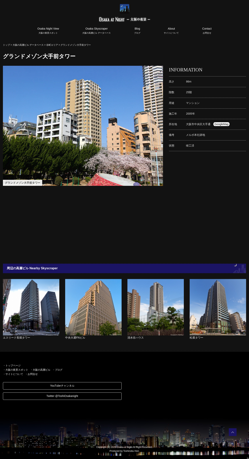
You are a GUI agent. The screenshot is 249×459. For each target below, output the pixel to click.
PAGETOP (233, 432)
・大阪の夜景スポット (15, 369)
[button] (159, 69)
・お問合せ (31, 374)
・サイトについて (13, 374)
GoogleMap (221, 124)
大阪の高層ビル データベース (28, 45)
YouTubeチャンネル (62, 385)
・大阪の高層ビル (40, 369)
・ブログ (57, 369)
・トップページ (12, 365)
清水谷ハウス (135, 337)
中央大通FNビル (75, 337)
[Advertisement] (116, 224)
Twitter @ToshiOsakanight (62, 396)
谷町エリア (52, 45)
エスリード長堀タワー (16, 337)
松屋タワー (196, 337)
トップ (6, 45)
